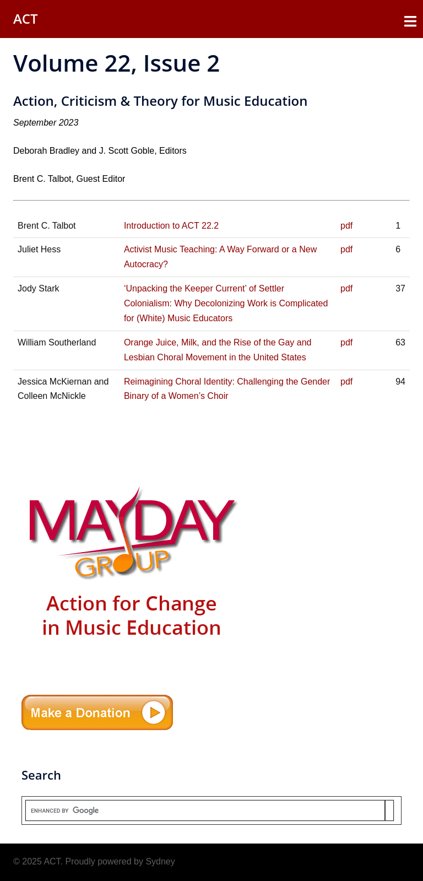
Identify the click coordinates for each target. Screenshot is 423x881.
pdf (346, 225)
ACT (25, 18)
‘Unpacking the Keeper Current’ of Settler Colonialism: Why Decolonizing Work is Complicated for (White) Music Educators (226, 303)
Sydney (160, 861)
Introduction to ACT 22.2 (171, 225)
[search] (205, 810)
